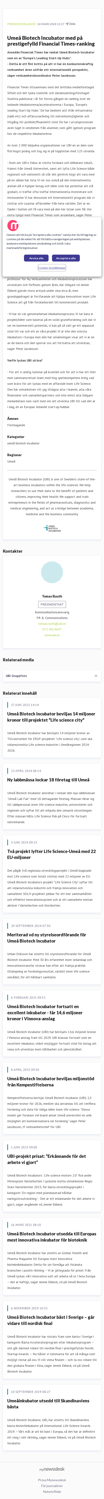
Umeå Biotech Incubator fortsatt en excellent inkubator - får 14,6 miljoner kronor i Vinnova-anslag (45, 1012)
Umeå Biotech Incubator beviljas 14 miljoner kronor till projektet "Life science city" (51, 717)
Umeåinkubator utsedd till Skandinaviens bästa (48, 1403)
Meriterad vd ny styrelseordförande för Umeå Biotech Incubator (46, 937)
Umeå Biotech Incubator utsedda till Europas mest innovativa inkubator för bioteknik (51, 1236)
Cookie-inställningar (52, 267)
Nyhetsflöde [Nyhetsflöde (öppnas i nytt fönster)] (52, 1492)
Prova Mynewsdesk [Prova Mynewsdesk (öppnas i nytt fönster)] (52, 1480)
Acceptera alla (66, 258)
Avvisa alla (36, 258)
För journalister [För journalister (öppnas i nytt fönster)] (52, 1486)
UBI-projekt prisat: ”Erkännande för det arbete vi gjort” (46, 1159)
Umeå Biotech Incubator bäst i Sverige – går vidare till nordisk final (51, 1320)
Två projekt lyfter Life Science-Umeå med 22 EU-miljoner (51, 854)
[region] (52, 247)
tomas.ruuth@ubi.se (52, 624)
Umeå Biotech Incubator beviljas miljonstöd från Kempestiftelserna (50, 1081)
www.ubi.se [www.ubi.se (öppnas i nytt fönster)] (52, 635)
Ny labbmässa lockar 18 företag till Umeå (48, 779)
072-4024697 (52, 629)
